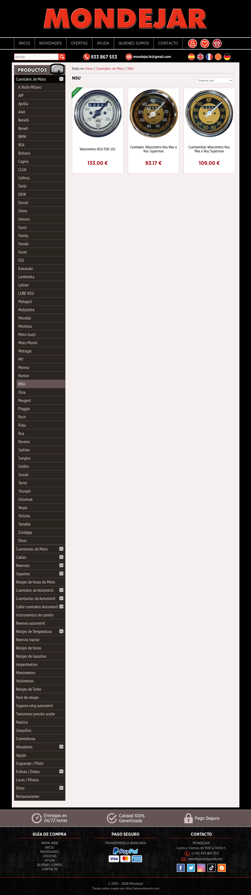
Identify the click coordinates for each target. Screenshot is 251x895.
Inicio (24, 43)
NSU (21, 384)
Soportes (39, 573)
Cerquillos (23, 730)
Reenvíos (39, 565)
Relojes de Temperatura (39, 631)
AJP (20, 95)
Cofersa (23, 177)
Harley (23, 235)
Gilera (22, 210)
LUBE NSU (26, 293)
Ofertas (79, 43)
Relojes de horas (28, 648)
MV (20, 359)
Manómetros (25, 672)
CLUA (22, 169)
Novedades (50, 43)
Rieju (22, 425)
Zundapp (25, 532)
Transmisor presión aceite (35, 714)
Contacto (168, 43)
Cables (39, 557)
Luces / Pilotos (27, 779)
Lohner (23, 285)
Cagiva (23, 161)
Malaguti (25, 301)
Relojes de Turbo (28, 689)
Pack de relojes (27, 697)
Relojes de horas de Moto (35, 582)
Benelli (23, 120)
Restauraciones (27, 796)
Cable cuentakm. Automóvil (39, 606)
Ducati (23, 202)
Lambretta (26, 276)
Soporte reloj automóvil (34, 705)
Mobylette (26, 309)
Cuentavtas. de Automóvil (39, 598)
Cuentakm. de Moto (39, 79)
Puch (22, 417)
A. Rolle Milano (29, 87)
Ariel (21, 112)
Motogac (25, 351)
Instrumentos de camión (35, 615)
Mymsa (23, 367)
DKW (22, 194)
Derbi (22, 186)
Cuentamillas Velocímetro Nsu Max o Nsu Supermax (209, 149)
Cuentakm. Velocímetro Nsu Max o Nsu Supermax (153, 149)
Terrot (22, 482)
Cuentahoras (25, 738)
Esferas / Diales (39, 771)
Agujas (21, 755)
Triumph (24, 491)
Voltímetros (25, 681)
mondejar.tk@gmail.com (205, 859)
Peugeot (24, 400)
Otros (22, 540)
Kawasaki (25, 268)
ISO (21, 260)
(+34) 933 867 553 (205, 853)
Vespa (22, 507)
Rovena (24, 441)
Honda (23, 243)
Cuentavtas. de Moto (39, 549)
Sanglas (24, 458)
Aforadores (39, 747)
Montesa (25, 326)
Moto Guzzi (27, 334)
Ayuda (103, 43)
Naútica (22, 722)
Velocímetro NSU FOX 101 (98, 149)
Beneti (23, 128)
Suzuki (23, 474)
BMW (22, 136)
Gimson (24, 219)
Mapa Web (49, 843)
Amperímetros (26, 664)
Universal (25, 499)
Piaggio (24, 408)
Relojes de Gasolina (31, 656)
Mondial (24, 318)
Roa (21, 433)
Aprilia (23, 103)
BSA (21, 144)
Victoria (24, 515)
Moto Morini (27, 342)
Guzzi (22, 227)
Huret (22, 252)
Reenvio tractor (27, 639)
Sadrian (24, 450)
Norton (23, 375)
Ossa (22, 392)
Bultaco (24, 153)
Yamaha (24, 524)
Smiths (23, 466)
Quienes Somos (133, 43)
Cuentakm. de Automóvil (39, 590)
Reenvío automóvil (30, 623)
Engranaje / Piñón (30, 763)
